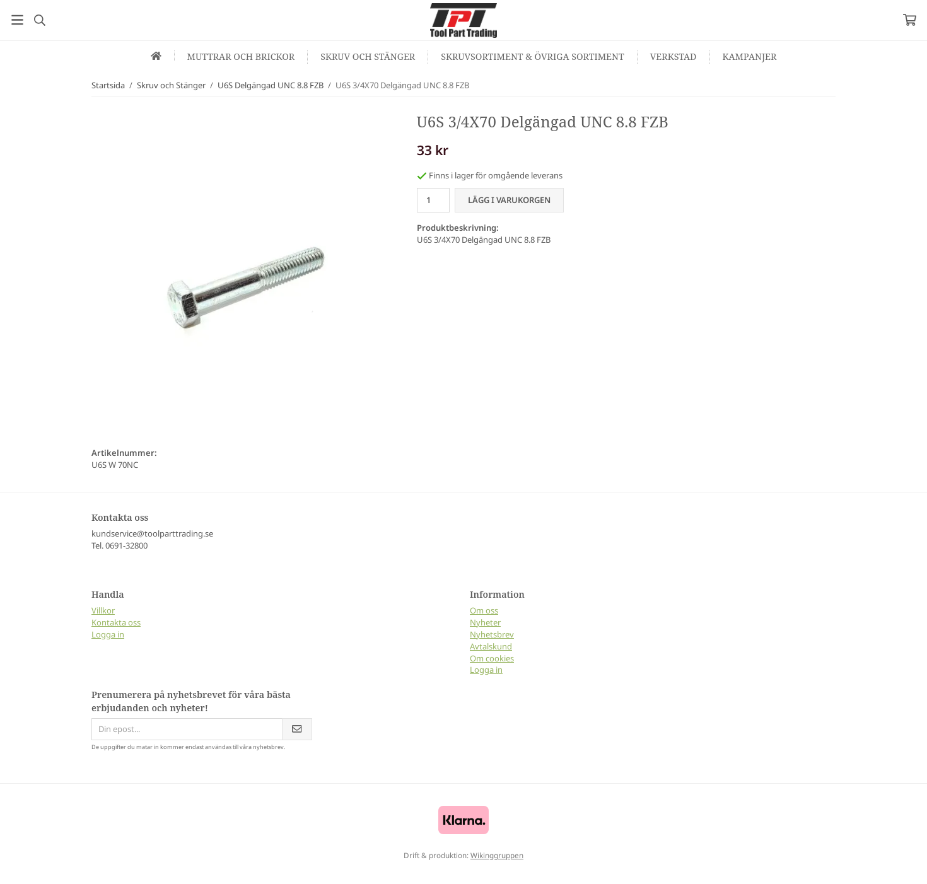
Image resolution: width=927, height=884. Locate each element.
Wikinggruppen (496, 855)
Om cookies (492, 658)
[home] (156, 55)
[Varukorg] (910, 19)
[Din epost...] (186, 729)
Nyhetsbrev (492, 634)
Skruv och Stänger (367, 56)
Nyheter (485, 622)
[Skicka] (297, 729)
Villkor (103, 610)
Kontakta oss (116, 622)
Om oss (484, 610)
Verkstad (673, 56)
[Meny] (17, 19)
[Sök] (39, 20)
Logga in (107, 634)
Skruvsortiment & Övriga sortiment (532, 56)
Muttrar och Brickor (241, 56)
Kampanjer (750, 56)
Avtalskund (491, 646)
